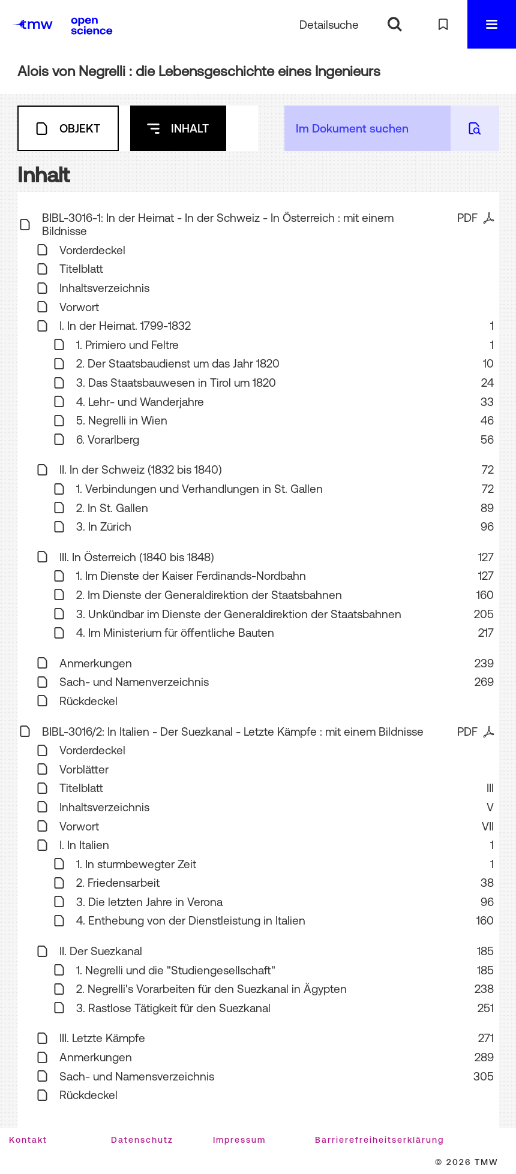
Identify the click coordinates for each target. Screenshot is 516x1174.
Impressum (239, 1140)
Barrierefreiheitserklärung (379, 1140)
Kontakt (28, 1140)
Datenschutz (142, 1140)
